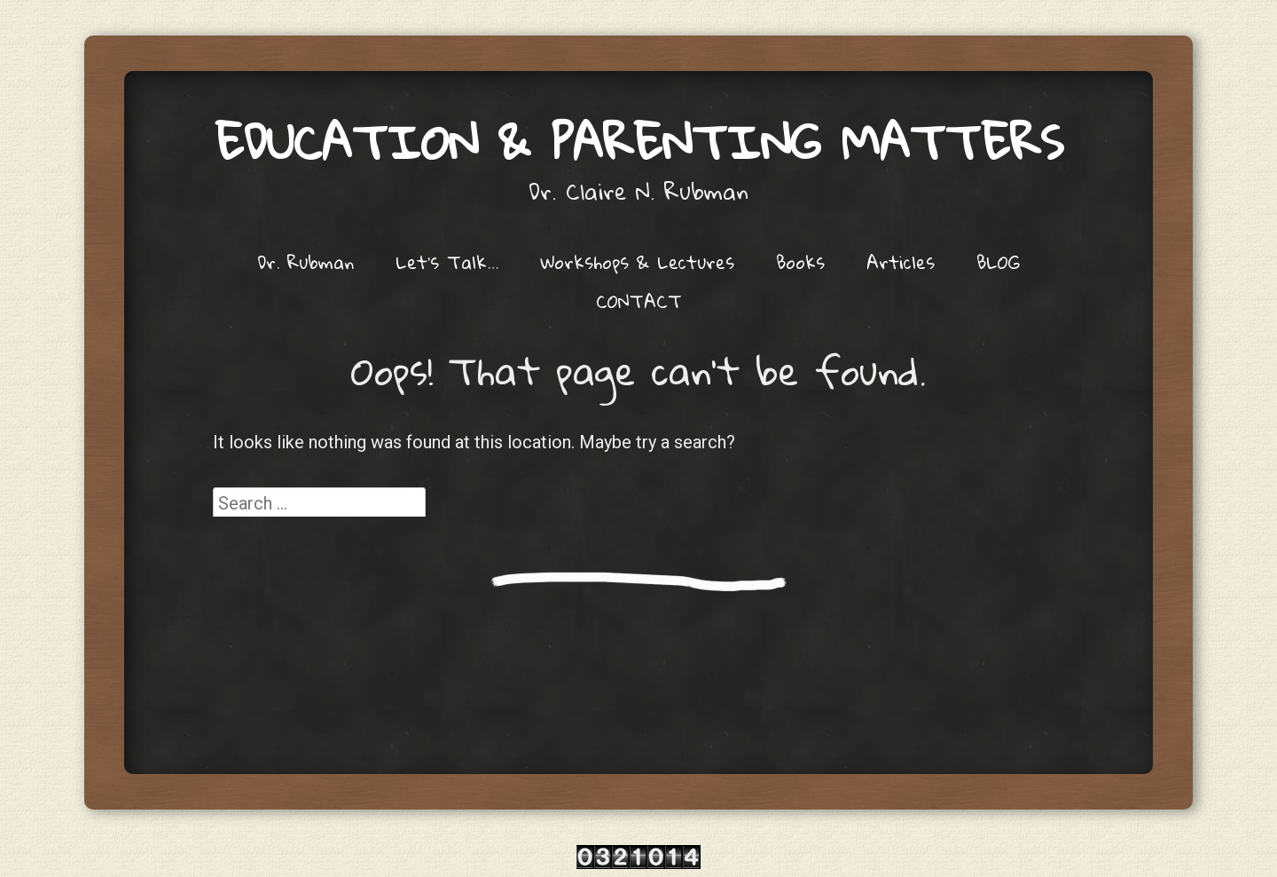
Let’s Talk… (447, 262)
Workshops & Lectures (637, 262)
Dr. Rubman (305, 262)
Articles (900, 262)
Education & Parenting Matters (639, 142)
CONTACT (639, 301)
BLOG (998, 262)
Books (800, 262)
